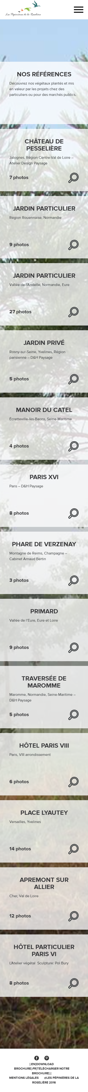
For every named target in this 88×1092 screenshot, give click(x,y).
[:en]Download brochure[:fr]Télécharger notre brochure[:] (41, 1068)
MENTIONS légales (24, 1078)
